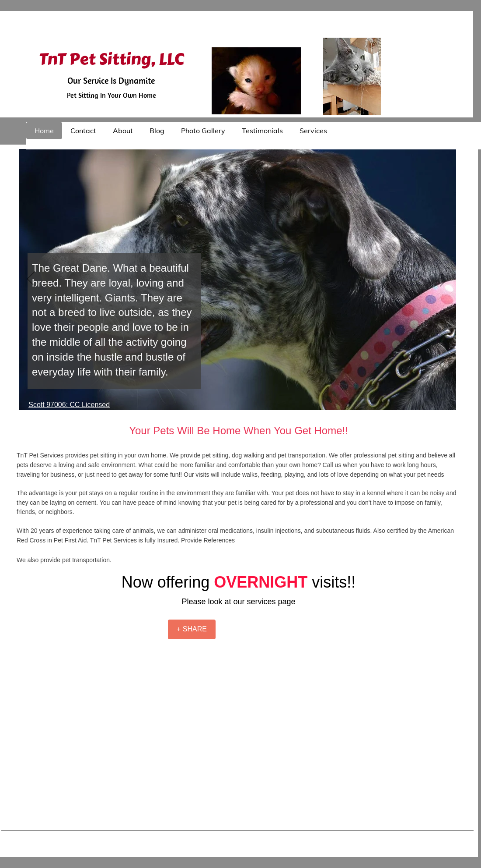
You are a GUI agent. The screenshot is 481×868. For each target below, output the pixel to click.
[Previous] (31, 279)
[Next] (444, 279)
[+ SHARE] (192, 629)
